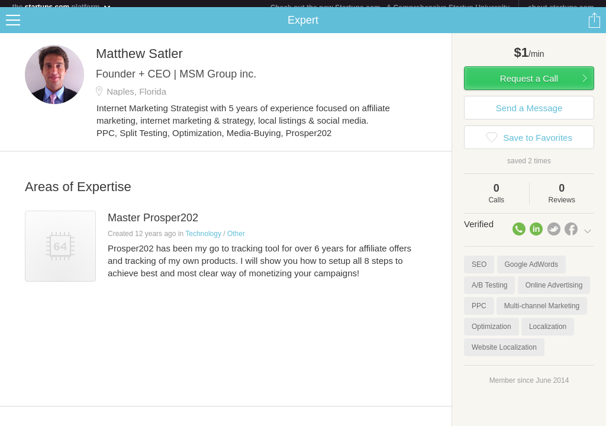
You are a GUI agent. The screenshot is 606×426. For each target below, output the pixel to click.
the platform (61, 7)
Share (594, 27)
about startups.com (561, 8)
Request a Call (529, 85)
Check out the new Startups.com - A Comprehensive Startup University (390, 8)
